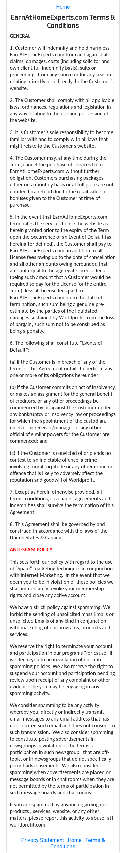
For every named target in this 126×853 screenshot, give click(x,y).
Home (63, 7)
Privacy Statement (42, 840)
